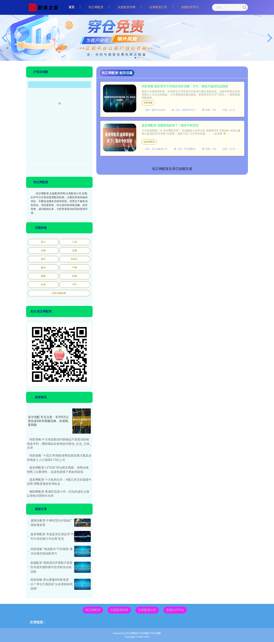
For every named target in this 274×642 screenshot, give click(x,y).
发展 (74, 250)
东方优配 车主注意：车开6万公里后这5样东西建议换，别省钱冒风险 (48, 420)
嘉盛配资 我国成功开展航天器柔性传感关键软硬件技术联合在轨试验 (51, 567)
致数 (43, 276)
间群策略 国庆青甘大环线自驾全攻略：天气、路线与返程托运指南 (185, 86)
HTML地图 (155, 633)
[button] (269, 38)
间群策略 (148, 102)
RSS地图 (144, 633)
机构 (74, 276)
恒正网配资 (96, 7)
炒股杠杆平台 (190, 7)
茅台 (43, 242)
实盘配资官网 (126, 7)
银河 (43, 267)
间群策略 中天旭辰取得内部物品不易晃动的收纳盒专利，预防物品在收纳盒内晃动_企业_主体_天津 (59, 443)
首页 (72, 7)
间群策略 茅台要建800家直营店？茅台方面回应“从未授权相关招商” (52, 584)
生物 (43, 250)
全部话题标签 (59, 293)
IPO (74, 284)
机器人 (74, 259)
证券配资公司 (158, 7)
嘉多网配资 (149, 141)
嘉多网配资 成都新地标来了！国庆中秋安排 (170, 125)
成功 (43, 259)
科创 (43, 284)
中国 (74, 267)
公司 (74, 242)
